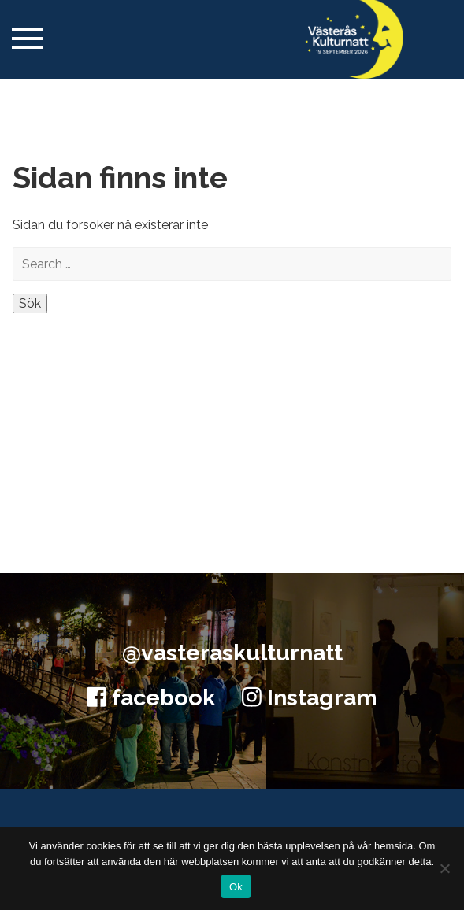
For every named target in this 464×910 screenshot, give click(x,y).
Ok (236, 887)
